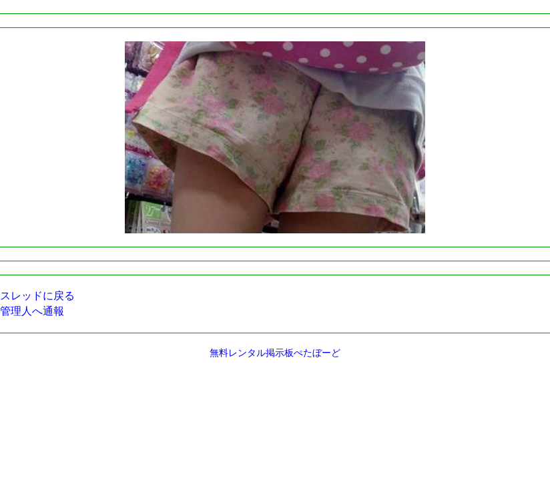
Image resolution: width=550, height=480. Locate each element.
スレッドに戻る (37, 295)
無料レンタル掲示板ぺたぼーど (275, 353)
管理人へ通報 (32, 311)
